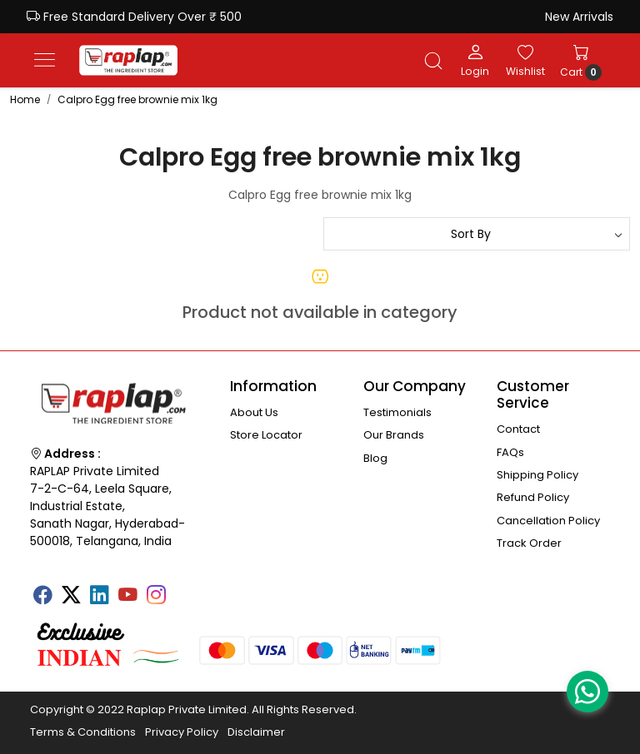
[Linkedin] (99, 596)
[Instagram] (155, 596)
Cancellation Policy (548, 520)
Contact (518, 429)
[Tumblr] (184, 589)
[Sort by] (476, 234)
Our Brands (393, 435)
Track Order (529, 543)
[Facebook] (42, 596)
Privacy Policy (181, 732)
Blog (375, 458)
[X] (70, 596)
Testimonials (397, 412)
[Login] (475, 60)
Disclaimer (256, 732)
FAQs (510, 452)
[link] (433, 61)
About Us (254, 412)
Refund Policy (533, 497)
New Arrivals (579, 16)
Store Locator (266, 435)
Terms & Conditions (83, 732)
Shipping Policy (537, 475)
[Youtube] (127, 596)
